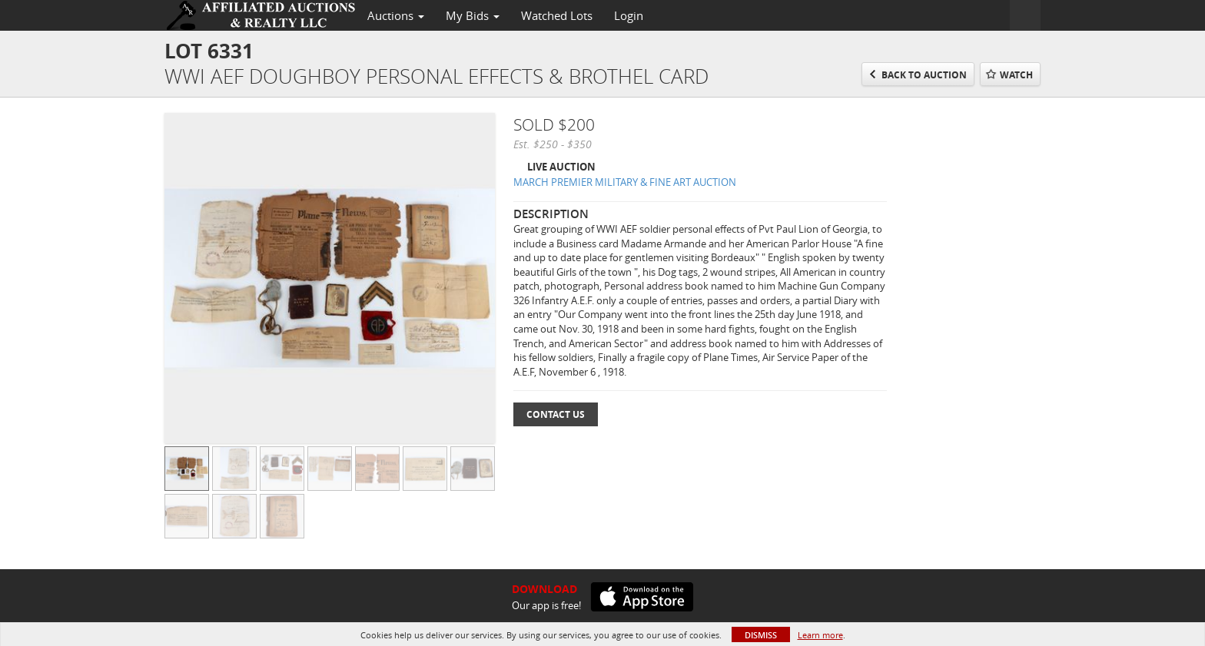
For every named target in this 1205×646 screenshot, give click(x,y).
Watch (1016, 74)
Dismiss (761, 635)
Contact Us (555, 414)
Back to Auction (924, 74)
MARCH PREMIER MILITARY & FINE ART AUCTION (624, 182)
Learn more (820, 635)
